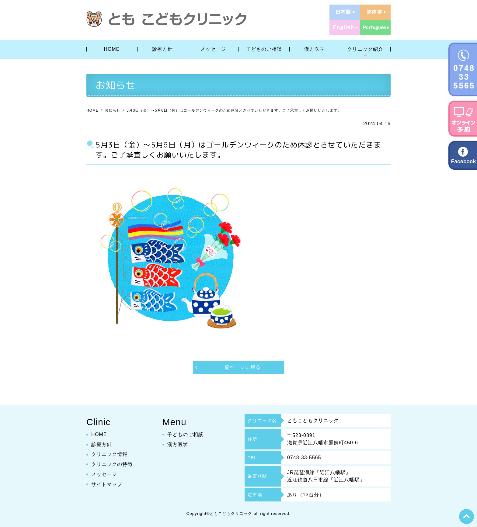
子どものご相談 (264, 49)
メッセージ (213, 49)
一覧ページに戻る (240, 367)
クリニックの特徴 (112, 464)
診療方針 (162, 49)
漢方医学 (314, 49)
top (466, 516)
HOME (112, 49)
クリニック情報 (109, 454)
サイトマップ (106, 484)
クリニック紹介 (365, 49)
